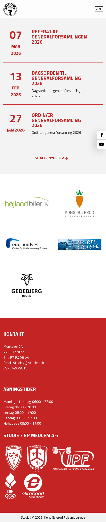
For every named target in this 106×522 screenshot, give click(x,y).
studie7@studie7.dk (28, 362)
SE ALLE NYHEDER (51, 158)
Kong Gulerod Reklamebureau (64, 517)
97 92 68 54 (19, 357)
